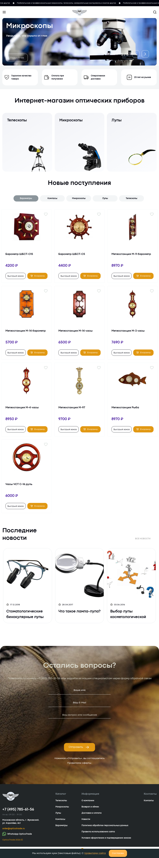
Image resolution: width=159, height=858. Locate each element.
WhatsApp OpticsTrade (17, 834)
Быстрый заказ (15, 276)
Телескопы (131, 198)
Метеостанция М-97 (71, 407)
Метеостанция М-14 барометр (25, 331)
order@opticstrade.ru (13, 829)
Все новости (142, 539)
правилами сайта (95, 853)
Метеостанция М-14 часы (75, 331)
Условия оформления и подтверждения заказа (106, 838)
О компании (88, 801)
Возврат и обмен (90, 807)
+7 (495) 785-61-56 (48, 678)
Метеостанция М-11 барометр (131, 254)
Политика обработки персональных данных (105, 825)
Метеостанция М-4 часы (22, 407)
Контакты (149, 801)
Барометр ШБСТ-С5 (71, 254)
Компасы (52, 198)
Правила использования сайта (98, 832)
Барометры (26, 198)
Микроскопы (79, 198)
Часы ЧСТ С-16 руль (18, 484)
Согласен (118, 853)
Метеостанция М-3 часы (128, 331)
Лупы (105, 198)
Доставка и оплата (92, 813)
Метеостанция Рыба (125, 407)
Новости (86, 819)
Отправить (79, 747)
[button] (134, 52)
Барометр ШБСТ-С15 (19, 254)
